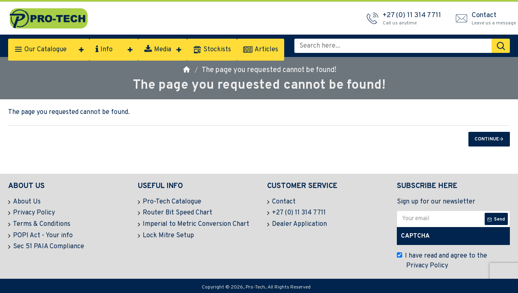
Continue (486, 139)
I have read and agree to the (442, 261)
